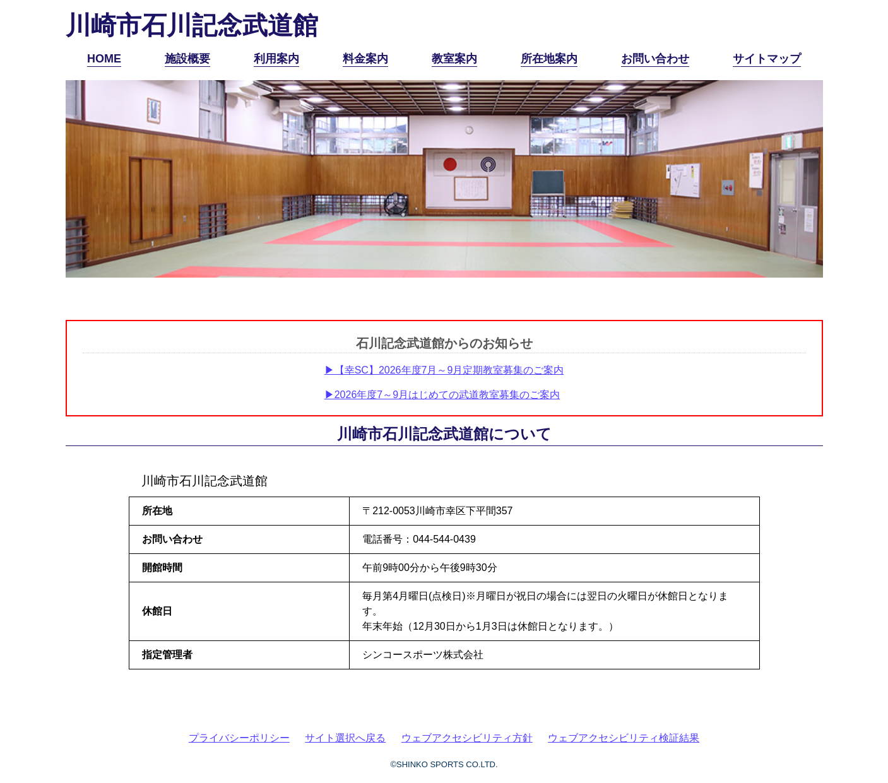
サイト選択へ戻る (345, 738)
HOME (104, 58)
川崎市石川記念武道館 (192, 25)
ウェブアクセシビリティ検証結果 (623, 738)
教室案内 (454, 58)
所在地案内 (549, 58)
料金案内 (365, 58)
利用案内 (276, 58)
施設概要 (187, 58)
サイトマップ (767, 58)
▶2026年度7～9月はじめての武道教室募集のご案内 (442, 394)
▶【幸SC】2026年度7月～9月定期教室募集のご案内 (444, 370)
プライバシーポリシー (239, 738)
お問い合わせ (655, 58)
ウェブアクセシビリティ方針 (467, 738)
